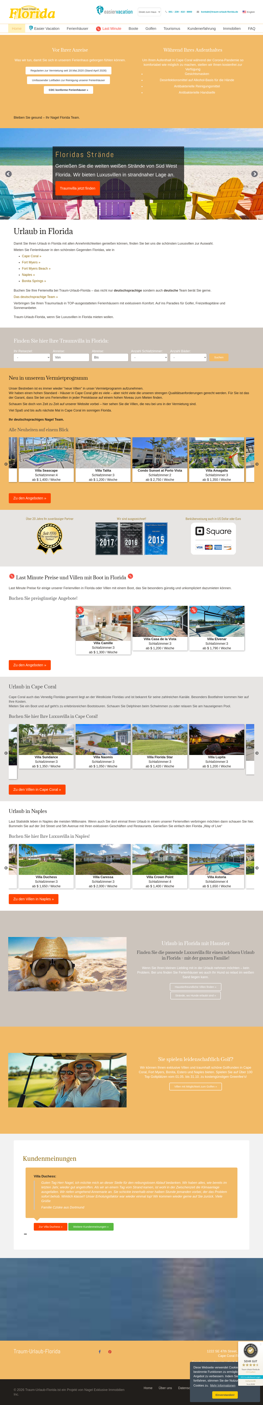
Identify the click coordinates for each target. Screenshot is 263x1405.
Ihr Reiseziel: (23, 351)
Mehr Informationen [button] (222, 1385)
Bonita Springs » (34, 281)
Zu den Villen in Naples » (33, 899)
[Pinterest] (110, 1351)
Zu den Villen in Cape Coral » (37, 790)
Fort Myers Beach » (36, 268)
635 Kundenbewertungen (250, 1377)
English (251, 12)
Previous (6, 464)
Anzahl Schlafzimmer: (147, 351)
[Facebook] (99, 1351)
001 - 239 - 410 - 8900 (180, 11)
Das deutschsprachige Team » (36, 297)
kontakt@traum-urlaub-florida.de (219, 11)
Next (257, 464)
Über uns (165, 1388)
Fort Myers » (31, 262)
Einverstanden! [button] (225, 1394)
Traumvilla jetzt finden (77, 188)
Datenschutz (187, 1388)
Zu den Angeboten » (29, 498)
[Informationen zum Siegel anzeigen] (250, 1382)
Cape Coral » (31, 256)
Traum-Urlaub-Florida (37, 1351)
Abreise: (98, 351)
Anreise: (59, 351)
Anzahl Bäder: (180, 351)
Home (148, 1388)
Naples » (28, 275)
